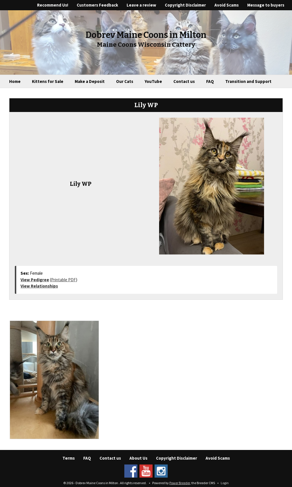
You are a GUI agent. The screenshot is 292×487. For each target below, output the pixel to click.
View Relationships (39, 286)
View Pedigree (35, 279)
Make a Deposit (90, 81)
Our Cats (124, 81)
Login (225, 483)
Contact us (184, 81)
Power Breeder (179, 483)
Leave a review (141, 5)
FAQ (210, 81)
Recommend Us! (52, 5)
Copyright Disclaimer (185, 5)
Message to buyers (265, 5)
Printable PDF (63, 279)
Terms (68, 458)
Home (15, 81)
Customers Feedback (97, 5)
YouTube (153, 81)
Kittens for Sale (47, 81)
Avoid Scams (226, 5)
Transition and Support (248, 81)
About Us (138, 458)
